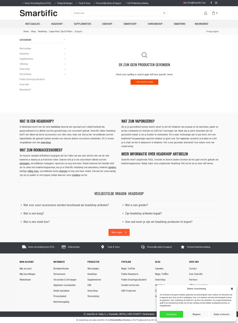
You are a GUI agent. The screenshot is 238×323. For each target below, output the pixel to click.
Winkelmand (25, 279)
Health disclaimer (61, 290)
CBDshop (108, 23)
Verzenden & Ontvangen (64, 279)
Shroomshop (156, 23)
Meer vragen (119, 232)
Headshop (58, 23)
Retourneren (59, 274)
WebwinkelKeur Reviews (120, 320)
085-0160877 (134, 314)
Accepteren (171, 314)
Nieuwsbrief (201, 23)
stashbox (76, 175)
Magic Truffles (161, 274)
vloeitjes (63, 171)
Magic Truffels (128, 268)
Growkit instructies (130, 285)
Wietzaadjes (33, 23)
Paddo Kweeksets (129, 274)
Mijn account (26, 268)
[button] (231, 288)
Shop (33, 31)
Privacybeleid (59, 296)
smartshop (46, 142)
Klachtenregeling (61, 301)
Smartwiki (179, 23)
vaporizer (184, 138)
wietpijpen (24, 163)
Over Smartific (196, 274)
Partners (193, 279)
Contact (193, 268)
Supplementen (83, 23)
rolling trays (33, 171)
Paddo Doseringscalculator (32, 79)
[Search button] (164, 13)
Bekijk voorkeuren (221, 314)
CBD (89, 285)
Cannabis (159, 268)
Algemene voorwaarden (64, 285)
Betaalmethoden (61, 268)
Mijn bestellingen (27, 274)
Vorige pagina (212, 31)
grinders (112, 167)
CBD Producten (128, 290)
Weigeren (196, 314)
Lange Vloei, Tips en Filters (60, 31)
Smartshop (131, 23)
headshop (55, 126)
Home (26, 31)
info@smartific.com (197, 3)
